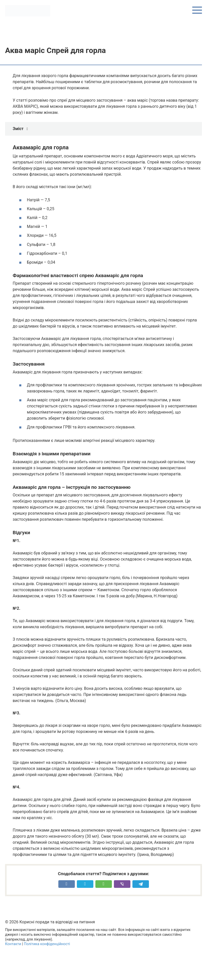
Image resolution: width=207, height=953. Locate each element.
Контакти (13, 944)
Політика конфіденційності (47, 944)
